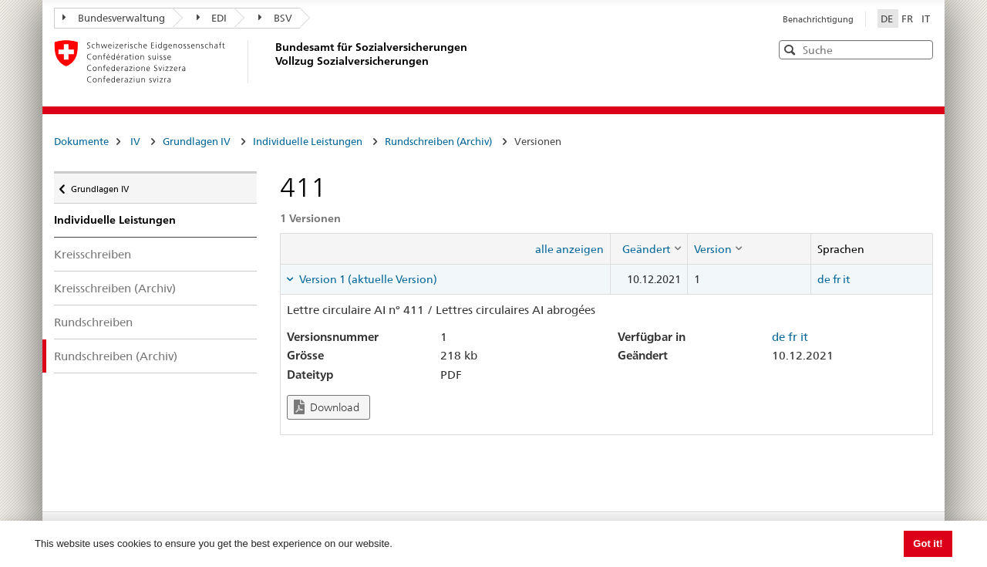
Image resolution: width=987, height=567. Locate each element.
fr (836, 279)
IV (135, 141)
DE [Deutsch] (888, 18)
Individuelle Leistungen (307, 141)
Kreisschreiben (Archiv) (115, 288)
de (823, 279)
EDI (212, 17)
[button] (919, 49)
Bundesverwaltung (113, 17)
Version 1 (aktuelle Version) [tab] (367, 279)
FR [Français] (908, 18)
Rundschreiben (93, 322)
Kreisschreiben (92, 254)
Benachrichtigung (818, 19)
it (846, 279)
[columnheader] (648, 248)
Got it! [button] (927, 543)
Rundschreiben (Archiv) (438, 141)
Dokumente (81, 141)
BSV (275, 17)
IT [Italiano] (925, 18)
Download (326, 407)
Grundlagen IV (197, 141)
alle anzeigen (569, 249)
